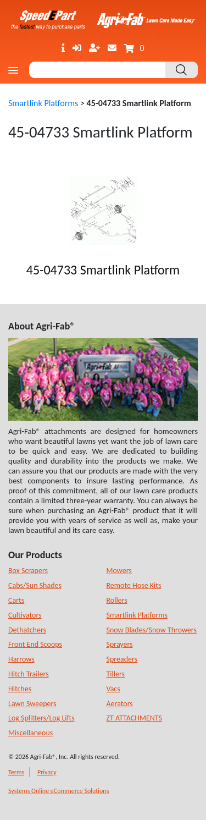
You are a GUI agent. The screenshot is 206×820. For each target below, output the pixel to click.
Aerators (120, 703)
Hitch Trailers (28, 674)
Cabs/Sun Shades (35, 585)
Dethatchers (27, 630)
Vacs (113, 689)
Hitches (19, 689)
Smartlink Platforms (43, 103)
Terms (16, 772)
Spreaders (122, 659)
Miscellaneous (30, 733)
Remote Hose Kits (134, 585)
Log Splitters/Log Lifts (41, 718)
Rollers (117, 600)
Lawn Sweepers (32, 703)
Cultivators (25, 615)
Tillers (116, 674)
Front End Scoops (35, 644)
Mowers (119, 570)
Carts (16, 600)
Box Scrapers (28, 570)
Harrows (21, 659)
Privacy (47, 772)
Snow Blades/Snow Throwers (152, 630)
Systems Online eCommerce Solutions (58, 791)
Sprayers (120, 644)
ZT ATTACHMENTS (135, 718)
